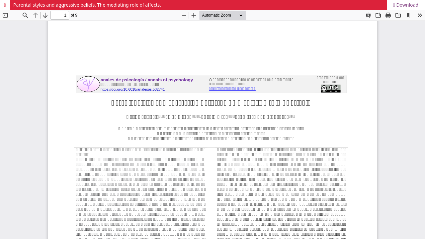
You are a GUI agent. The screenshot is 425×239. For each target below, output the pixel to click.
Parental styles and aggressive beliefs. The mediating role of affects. (87, 5)
